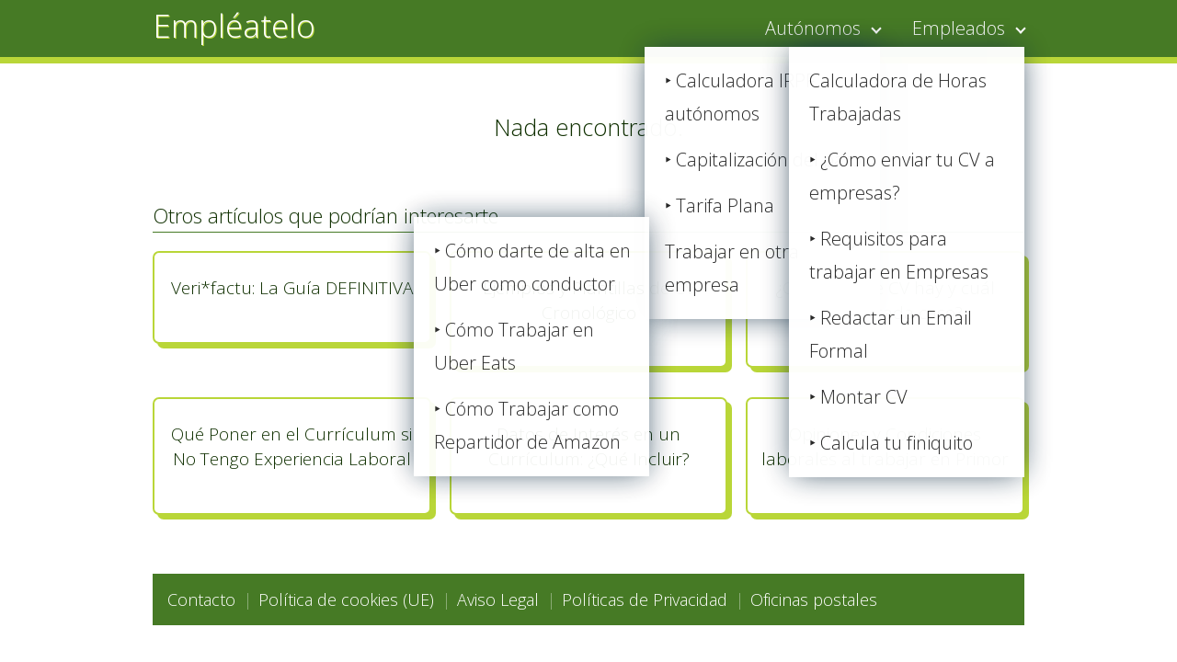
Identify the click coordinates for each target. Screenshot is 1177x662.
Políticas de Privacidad (644, 599)
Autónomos (813, 28)
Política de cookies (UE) (346, 599)
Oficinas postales (813, 599)
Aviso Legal (498, 599)
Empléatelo (234, 25)
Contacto (201, 599)
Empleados (958, 28)
